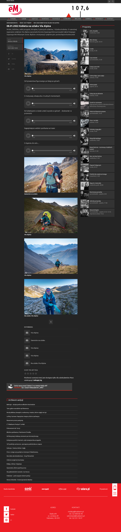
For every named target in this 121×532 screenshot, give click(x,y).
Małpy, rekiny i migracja (14, 464)
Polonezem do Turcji (13, 428)
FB (12, 53)
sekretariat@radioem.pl (76, 516)
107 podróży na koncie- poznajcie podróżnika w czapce (24, 444)
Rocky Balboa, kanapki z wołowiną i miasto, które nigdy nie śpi (27, 412)
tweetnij (14, 59)
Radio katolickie (9, 489)
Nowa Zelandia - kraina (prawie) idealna (19, 480)
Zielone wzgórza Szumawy (15, 460)
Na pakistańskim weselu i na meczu (18, 472)
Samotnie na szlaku (38, 340)
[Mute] (74, 88)
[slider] (52, 88)
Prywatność (104, 489)
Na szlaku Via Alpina (38, 363)
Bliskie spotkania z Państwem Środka (19, 432)
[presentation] (13, 523)
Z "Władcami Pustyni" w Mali (16, 424)
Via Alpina (34, 333)
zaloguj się (37, 380)
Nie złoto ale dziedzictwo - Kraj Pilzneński (20, 456)
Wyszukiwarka (112, 1)
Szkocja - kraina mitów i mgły (16, 448)
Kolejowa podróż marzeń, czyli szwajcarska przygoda (24, 440)
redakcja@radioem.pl (76, 511)
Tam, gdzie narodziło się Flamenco (18, 408)
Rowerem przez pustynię (15, 420)
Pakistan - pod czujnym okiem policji (18, 476)
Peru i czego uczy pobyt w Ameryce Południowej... (23, 452)
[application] (51, 88)
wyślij (13, 69)
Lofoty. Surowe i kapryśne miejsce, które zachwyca (23, 416)
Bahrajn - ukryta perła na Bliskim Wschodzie (21, 404)
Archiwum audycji (15, 400)
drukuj (13, 64)
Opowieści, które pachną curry (16, 468)
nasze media (10, 0)
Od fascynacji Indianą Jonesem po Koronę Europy (22, 436)
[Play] (28, 88)
